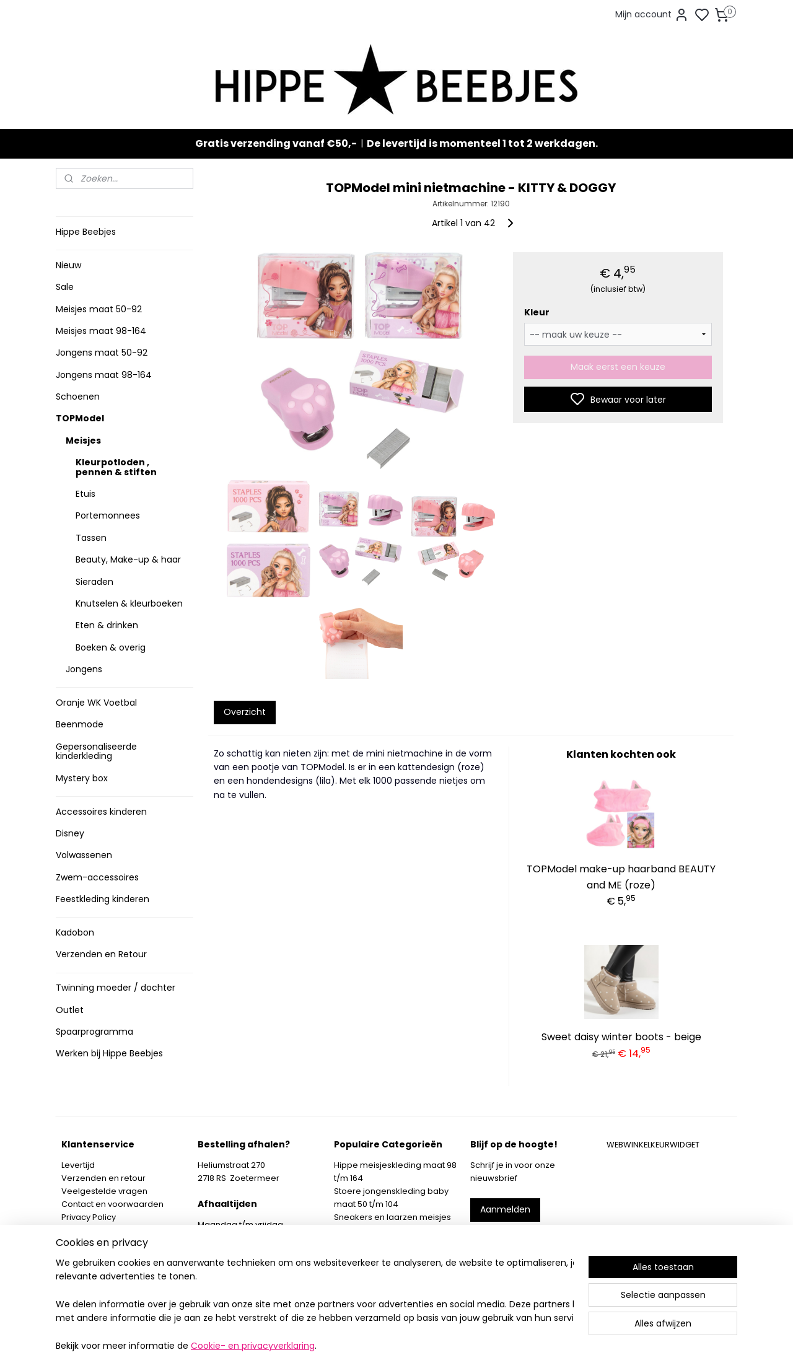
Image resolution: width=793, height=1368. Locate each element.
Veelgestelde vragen (104, 1191)
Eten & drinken (107, 625)
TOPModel (80, 418)
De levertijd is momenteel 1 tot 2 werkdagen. (482, 143)
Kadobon (75, 932)
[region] (315, 1305)
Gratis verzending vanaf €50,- (276, 143)
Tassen (91, 538)
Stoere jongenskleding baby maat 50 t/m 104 (391, 1197)
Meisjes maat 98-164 (101, 331)
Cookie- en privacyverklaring (253, 1346)
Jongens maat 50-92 (101, 352)
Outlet (70, 1010)
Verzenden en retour (103, 1178)
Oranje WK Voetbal (96, 702)
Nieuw (68, 265)
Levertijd (78, 1165)
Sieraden (94, 582)
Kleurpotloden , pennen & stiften (116, 467)
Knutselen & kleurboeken (129, 603)
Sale (65, 287)
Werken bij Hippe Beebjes (109, 1053)
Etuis (85, 494)
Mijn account (652, 14)
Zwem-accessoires (97, 877)
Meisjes (83, 440)
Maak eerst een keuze (618, 367)
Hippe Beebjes (86, 232)
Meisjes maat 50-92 (99, 309)
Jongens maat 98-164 (104, 375)
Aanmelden (505, 1209)
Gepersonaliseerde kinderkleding (96, 751)
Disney (70, 833)
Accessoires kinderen (101, 811)
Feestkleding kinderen (102, 899)
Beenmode (79, 724)
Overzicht (244, 711)
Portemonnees (108, 515)
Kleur (536, 312)
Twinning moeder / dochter (115, 987)
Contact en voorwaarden (112, 1204)
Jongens (84, 669)
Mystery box (82, 778)
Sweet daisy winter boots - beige (621, 1037)
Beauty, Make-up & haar (128, 559)
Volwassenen (84, 855)
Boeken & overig (111, 647)
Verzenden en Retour (101, 954)
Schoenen (78, 396)
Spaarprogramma (94, 1031)
